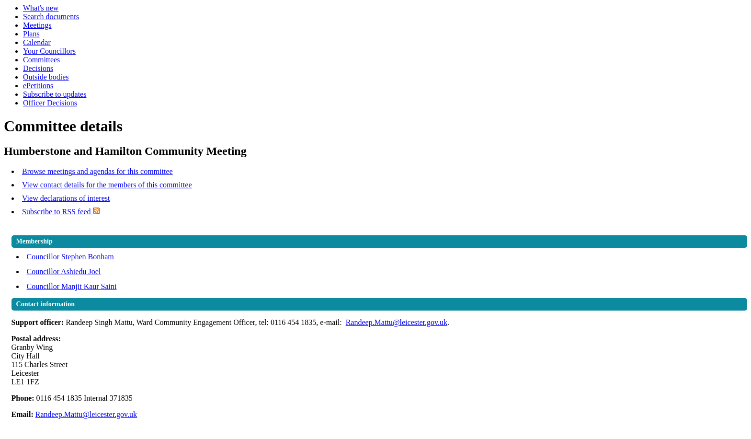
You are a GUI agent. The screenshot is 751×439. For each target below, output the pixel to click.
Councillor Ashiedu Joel (64, 271)
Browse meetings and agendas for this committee (97, 171)
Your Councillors (49, 51)
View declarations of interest (66, 198)
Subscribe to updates (54, 94)
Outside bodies (46, 77)
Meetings (37, 25)
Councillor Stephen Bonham (70, 257)
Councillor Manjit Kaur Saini (72, 286)
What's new (40, 8)
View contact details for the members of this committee (107, 185)
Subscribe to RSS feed (61, 212)
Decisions (38, 68)
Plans (31, 34)
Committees (41, 60)
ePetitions (38, 85)
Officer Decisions (50, 103)
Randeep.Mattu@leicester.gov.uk (396, 322)
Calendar (37, 42)
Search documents (51, 16)
